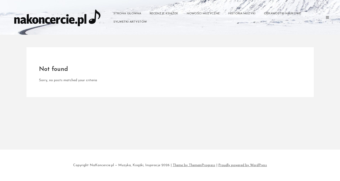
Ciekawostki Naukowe (282, 13)
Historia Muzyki (241, 13)
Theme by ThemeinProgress (194, 165)
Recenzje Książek (164, 13)
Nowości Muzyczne (203, 13)
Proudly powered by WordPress (242, 165)
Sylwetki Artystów (130, 21)
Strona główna (127, 13)
